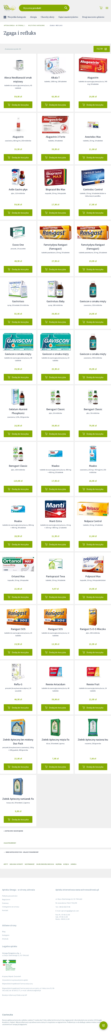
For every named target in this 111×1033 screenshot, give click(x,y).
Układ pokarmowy (10, 843)
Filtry (102, 49)
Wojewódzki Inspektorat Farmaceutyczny (17, 984)
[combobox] (48, 8)
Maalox (55, 465)
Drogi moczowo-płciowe (93, 17)
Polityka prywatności (9, 896)
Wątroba (59, 864)
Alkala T (55, 77)
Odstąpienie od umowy (10, 907)
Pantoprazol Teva (55, 576)
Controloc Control (93, 189)
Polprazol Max (93, 576)
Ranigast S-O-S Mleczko (93, 629)
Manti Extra (55, 521)
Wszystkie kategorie (15, 17)
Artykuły (5, 939)
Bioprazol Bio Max (55, 189)
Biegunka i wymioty (16, 864)
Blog (3, 931)
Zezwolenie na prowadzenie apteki (15, 980)
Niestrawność (30, 864)
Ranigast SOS (18, 629)
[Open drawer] (107, 8)
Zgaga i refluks (56, 25)
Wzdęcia (66, 864)
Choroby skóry (47, 17)
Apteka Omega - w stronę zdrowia (13, 25)
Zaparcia (73, 864)
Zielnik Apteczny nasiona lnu (93, 739)
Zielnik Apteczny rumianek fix (18, 798)
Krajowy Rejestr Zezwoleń (11, 976)
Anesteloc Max (93, 136)
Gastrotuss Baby (55, 301)
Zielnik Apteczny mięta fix (55, 739)
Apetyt (6, 864)
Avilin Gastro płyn (18, 189)
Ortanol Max (18, 576)
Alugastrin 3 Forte (55, 136)
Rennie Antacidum (55, 684)
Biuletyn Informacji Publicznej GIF (14, 995)
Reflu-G (18, 684)
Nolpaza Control (93, 521)
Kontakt (5, 910)
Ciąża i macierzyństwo (68, 17)
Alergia (33, 17)
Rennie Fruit (92, 684)
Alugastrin (92, 77)
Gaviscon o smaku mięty (93, 301)
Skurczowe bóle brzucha (45, 864)
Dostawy (5, 903)
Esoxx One (18, 244)
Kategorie (5, 935)
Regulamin (6, 899)
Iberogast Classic (55, 409)
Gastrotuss (18, 301)
